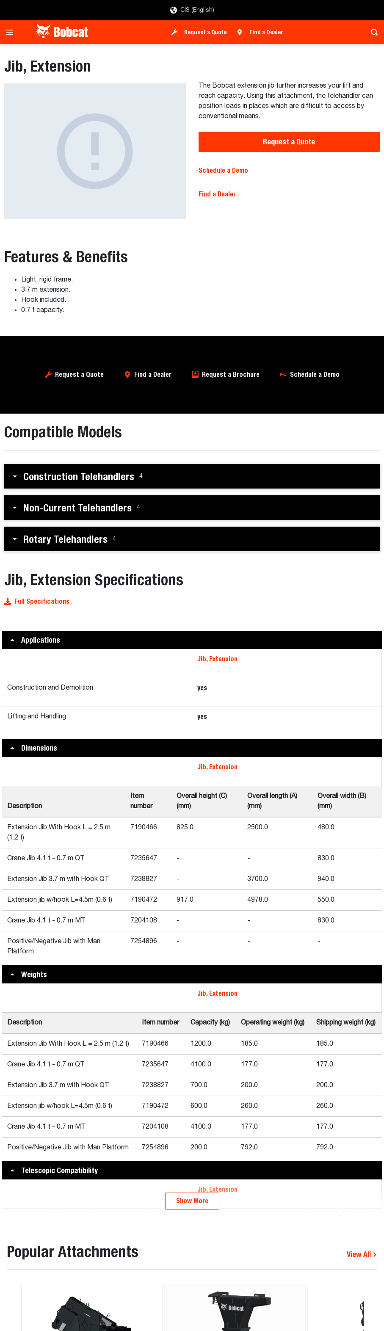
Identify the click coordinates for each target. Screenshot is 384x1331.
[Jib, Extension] (95, 151)
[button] (192, 476)
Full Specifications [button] (36, 601)
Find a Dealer (266, 32)
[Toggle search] (372, 32)
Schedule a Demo (223, 170)
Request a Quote (205, 32)
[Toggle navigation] (12, 32)
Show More (192, 1201)
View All (362, 1254)
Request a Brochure (231, 374)
